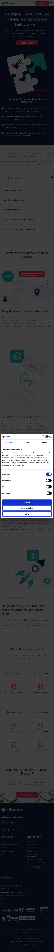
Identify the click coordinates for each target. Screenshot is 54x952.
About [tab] (44, 442)
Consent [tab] (9, 442)
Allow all (27, 502)
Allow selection (27, 508)
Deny (27, 514)
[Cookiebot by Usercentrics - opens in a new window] (43, 436)
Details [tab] (27, 442)
